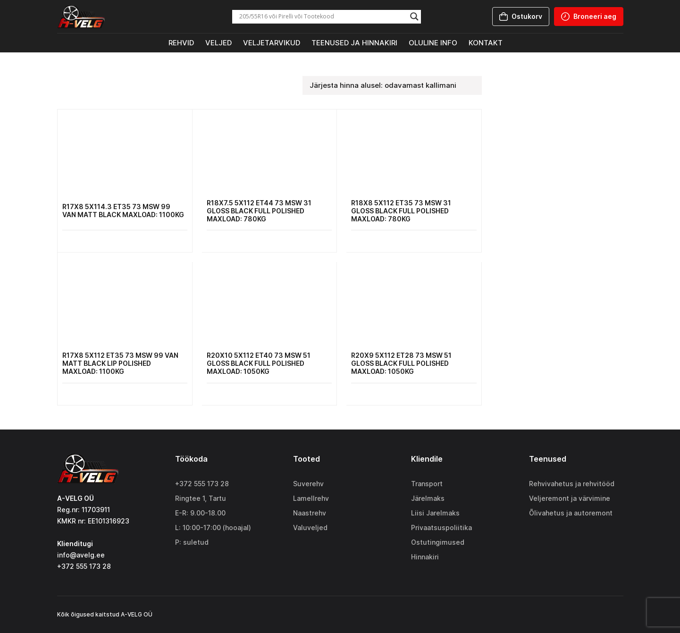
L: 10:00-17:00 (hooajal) (213, 527)
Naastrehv (309, 513)
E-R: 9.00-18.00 (200, 513)
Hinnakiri (425, 557)
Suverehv (308, 484)
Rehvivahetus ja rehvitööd (571, 484)
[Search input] (322, 16)
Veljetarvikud (271, 42)
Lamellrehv (311, 498)
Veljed (218, 42)
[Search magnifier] (414, 16)
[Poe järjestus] (392, 85)
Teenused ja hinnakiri (354, 42)
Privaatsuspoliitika (441, 527)
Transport (427, 484)
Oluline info (433, 42)
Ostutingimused (437, 542)
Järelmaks (428, 498)
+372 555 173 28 (202, 484)
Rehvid (181, 42)
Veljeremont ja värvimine (569, 498)
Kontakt (486, 42)
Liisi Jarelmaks (435, 513)
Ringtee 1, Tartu (200, 498)
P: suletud (192, 542)
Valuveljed (310, 527)
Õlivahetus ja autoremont (571, 513)
